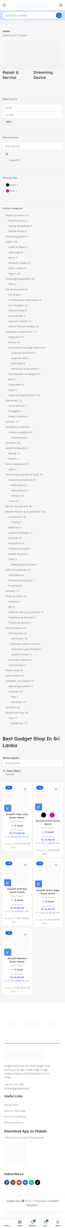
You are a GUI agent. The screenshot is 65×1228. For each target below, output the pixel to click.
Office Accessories (16, 569)
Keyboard (14, 337)
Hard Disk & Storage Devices (25, 347)
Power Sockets (17, 416)
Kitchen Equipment (16, 506)
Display (15, 522)
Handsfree (14, 543)
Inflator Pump (16, 310)
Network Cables (17, 263)
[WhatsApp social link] (31, 1182)
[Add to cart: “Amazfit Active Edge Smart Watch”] (38, 884)
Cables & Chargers (19, 532)
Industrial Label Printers (25, 649)
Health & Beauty (15, 448)
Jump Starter (15, 315)
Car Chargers (16, 305)
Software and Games (17, 681)
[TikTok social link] (37, 1182)
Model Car (17, 723)
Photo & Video (14, 596)
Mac (13, 696)
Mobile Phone (16, 231)
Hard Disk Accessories (24, 368)
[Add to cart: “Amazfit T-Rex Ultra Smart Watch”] (7, 808)
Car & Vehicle (16, 405)
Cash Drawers (16, 665)
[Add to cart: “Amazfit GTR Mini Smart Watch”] (7, 882)
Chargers (13, 411)
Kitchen (15, 495)
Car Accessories (14, 289)
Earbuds (13, 538)
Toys (11, 718)
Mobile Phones (17, 554)
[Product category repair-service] (17, 62)
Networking (18, 437)
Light (11, 469)
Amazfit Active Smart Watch (48, 822)
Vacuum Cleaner (18, 321)
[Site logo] (32, 4)
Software (13, 691)
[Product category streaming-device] (48, 62)
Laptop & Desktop (19, 226)
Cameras (13, 601)
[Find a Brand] (32, 146)
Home (6, 31)
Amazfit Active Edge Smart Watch (47, 892)
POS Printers (15, 633)
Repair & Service (15, 215)
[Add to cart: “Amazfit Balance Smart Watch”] (7, 952)
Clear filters (13, 770)
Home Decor (18, 490)
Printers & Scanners (20, 580)
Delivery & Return (14, 1122)
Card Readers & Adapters (23, 374)
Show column (11, 758)
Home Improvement (20, 479)
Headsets (11, 442)
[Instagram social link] (13, 1182)
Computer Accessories (18, 331)
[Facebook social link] (6, 1182)
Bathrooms (18, 485)
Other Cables (16, 268)
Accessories (15, 517)
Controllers (14, 384)
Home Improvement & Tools (22, 474)
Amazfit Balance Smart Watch (17, 960)
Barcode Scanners (19, 659)
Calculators (15, 575)
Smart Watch (13, 675)
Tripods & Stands (18, 622)
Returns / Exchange (15, 1110)
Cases (11, 390)
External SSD (18, 358)
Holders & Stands (18, 548)
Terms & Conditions (15, 1116)
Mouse (12, 342)
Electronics (11, 400)
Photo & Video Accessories (24, 612)
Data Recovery (16, 220)
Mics (11, 379)
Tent (11, 284)
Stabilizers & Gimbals (20, 617)
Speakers (10, 707)
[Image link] (15, 1153)
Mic (10, 606)
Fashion (10, 421)
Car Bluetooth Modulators (23, 300)
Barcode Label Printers (24, 643)
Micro (11, 257)
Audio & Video (16, 247)
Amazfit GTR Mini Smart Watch (17, 890)
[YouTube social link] (19, 1182)
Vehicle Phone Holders (21, 326)
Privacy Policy (11, 1104)
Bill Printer (17, 638)
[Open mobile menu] (4, 5)
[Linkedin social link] (25, 1182)
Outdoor (10, 591)
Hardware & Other (16, 427)
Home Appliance (15, 464)
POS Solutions (13, 628)
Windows (16, 702)
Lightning (13, 252)
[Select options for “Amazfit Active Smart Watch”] (38, 807)
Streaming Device (15, 236)
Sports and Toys (15, 712)
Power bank (12, 670)
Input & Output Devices (22, 395)
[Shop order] (32, 763)
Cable (8, 241)
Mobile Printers (20, 654)
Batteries (13, 527)
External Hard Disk (22, 352)
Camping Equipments (18, 278)
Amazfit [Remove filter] (10, 774)
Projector (13, 585)
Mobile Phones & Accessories (22, 511)
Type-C (12, 273)
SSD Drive (17, 363)
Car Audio (14, 294)
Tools (11, 501)
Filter (8, 121)
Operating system (19, 686)
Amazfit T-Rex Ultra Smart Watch (17, 816)
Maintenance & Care (23, 564)
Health (12, 458)
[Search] (32, 15)
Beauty (12, 453)
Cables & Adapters (19, 432)
